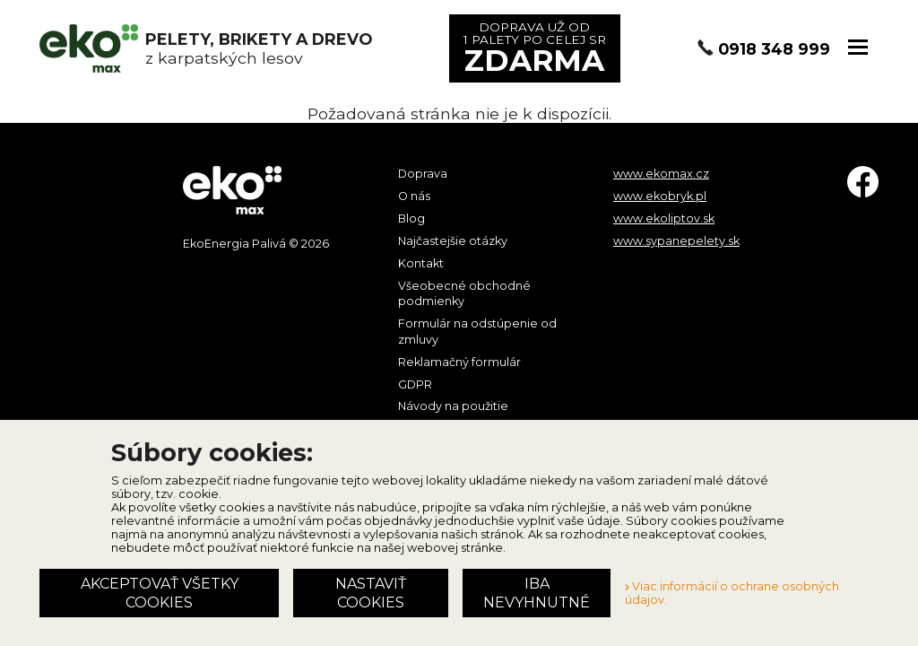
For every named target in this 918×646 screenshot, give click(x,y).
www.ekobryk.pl (659, 196)
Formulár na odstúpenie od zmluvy (477, 331)
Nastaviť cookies (370, 593)
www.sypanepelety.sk (676, 241)
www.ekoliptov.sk (663, 218)
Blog (411, 218)
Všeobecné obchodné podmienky (464, 294)
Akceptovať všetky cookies (159, 593)
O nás (414, 196)
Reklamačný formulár (459, 362)
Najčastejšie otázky (452, 241)
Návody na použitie (453, 406)
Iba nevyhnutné (536, 593)
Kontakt (421, 263)
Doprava (422, 173)
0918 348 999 (774, 48)
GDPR (415, 384)
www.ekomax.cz (661, 173)
